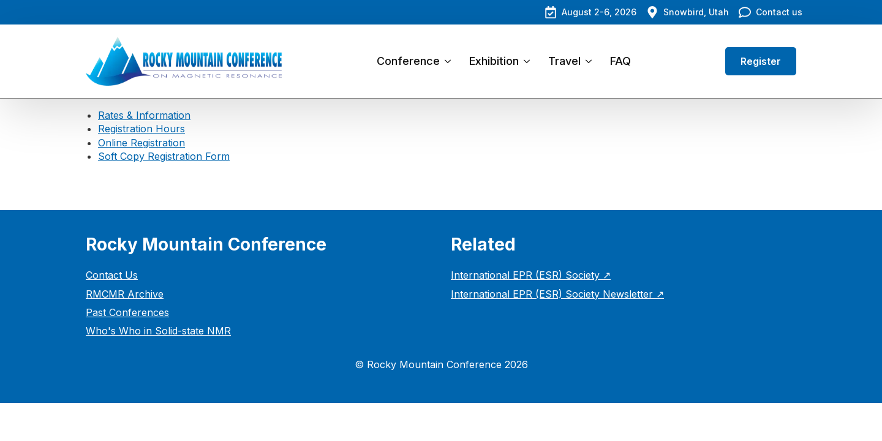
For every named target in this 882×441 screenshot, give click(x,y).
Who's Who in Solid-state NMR (158, 331)
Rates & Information (144, 115)
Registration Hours (141, 129)
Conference (408, 61)
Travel (564, 61)
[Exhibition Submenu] (529, 61)
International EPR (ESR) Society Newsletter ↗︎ (557, 294)
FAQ (620, 61)
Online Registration (141, 143)
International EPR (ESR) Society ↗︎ (531, 275)
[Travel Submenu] (591, 61)
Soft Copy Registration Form (164, 156)
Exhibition (494, 61)
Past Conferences (127, 312)
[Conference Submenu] (450, 61)
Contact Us (112, 275)
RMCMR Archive (125, 294)
